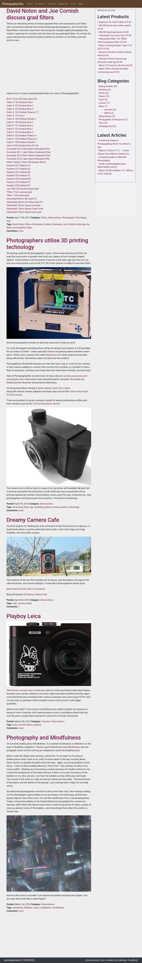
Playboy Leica (24, 616)
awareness (17, 907)
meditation (45, 907)
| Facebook (132, 960)
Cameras (45, 721)
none (20, 231)
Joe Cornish (69, 224)
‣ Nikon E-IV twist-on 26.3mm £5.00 (114, 65)
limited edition (26, 724)
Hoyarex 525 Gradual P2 (18, 182)
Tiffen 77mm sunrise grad (19, 192)
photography (19, 227)
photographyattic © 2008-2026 (19, 960)
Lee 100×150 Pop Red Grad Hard (23, 188)
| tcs (102, 960)
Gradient (47, 224)
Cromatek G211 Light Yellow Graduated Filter (29, 152)
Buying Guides (106, 86)
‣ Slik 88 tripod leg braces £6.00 (113, 32)
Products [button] (40, 3)
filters (28, 224)
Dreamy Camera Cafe (33, 520)
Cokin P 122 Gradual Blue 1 (20, 129)
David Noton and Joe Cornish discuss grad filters (43, 14)
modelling (39, 507)
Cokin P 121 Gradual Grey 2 (20, 125)
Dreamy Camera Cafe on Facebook (28, 589)
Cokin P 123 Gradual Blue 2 (20, 132)
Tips (9, 221)
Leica (15, 724)
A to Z (73, 3)
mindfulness (58, 907)
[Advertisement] (49, 936)
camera (21, 603)
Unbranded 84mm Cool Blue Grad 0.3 (25, 202)
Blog (81, 3)
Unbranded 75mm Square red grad (23, 205)
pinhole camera (52, 507)
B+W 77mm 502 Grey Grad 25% (22, 99)
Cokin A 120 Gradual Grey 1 (20, 102)
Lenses (102, 103)
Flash (101, 99)
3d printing (17, 507)
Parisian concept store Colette (25, 690)
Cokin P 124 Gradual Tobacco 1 (22, 135)
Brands (52, 3)
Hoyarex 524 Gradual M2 (19, 178)
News (101, 106)
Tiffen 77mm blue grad (18, 195)
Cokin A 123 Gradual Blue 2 (20, 109)
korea (29, 603)
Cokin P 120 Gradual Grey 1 (20, 122)
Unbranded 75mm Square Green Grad (25, 208)
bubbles (28, 907)
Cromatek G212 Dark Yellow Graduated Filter (28, 155)
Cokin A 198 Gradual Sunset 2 (21, 119)
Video (29, 227)
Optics (107, 113)
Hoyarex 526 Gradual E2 (18, 185)
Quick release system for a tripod (54, 388)
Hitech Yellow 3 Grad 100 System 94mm (26, 162)
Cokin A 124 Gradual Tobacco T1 (23, 112)
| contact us (111, 960)
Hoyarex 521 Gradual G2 (18, 168)
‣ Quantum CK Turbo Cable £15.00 (114, 22)
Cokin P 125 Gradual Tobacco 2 (22, 139)
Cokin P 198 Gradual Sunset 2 (21, 142)
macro (36, 907)
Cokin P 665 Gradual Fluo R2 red (22, 145)
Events (102, 93)
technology (73, 507)
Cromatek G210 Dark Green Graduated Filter (28, 149)
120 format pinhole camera (46, 403)
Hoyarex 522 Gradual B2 (18, 172)
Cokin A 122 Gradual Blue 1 (20, 105)
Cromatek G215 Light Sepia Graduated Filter (28, 158)
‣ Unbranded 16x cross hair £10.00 (114, 35)
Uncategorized (106, 126)
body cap (28, 507)
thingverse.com (53, 355)
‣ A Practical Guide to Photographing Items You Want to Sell (114, 143)
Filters (44, 217)
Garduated (37, 224)
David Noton (18, 224)
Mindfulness (74, 747)
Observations (54, 217)
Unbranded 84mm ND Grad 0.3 (22, 198)
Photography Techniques (74, 217)
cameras (108, 109)
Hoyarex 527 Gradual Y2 (18, 165)
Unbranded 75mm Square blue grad (24, 212)
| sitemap (121, 960)
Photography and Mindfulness (44, 737)
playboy (37, 724)
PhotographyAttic (13, 4)
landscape (81, 224)
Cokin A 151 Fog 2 (15, 115)
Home (30, 3)
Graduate (57, 224)
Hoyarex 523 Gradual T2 (18, 175)
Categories (63, 3)
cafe (14, 603)
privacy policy (92, 960)
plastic (64, 507)
